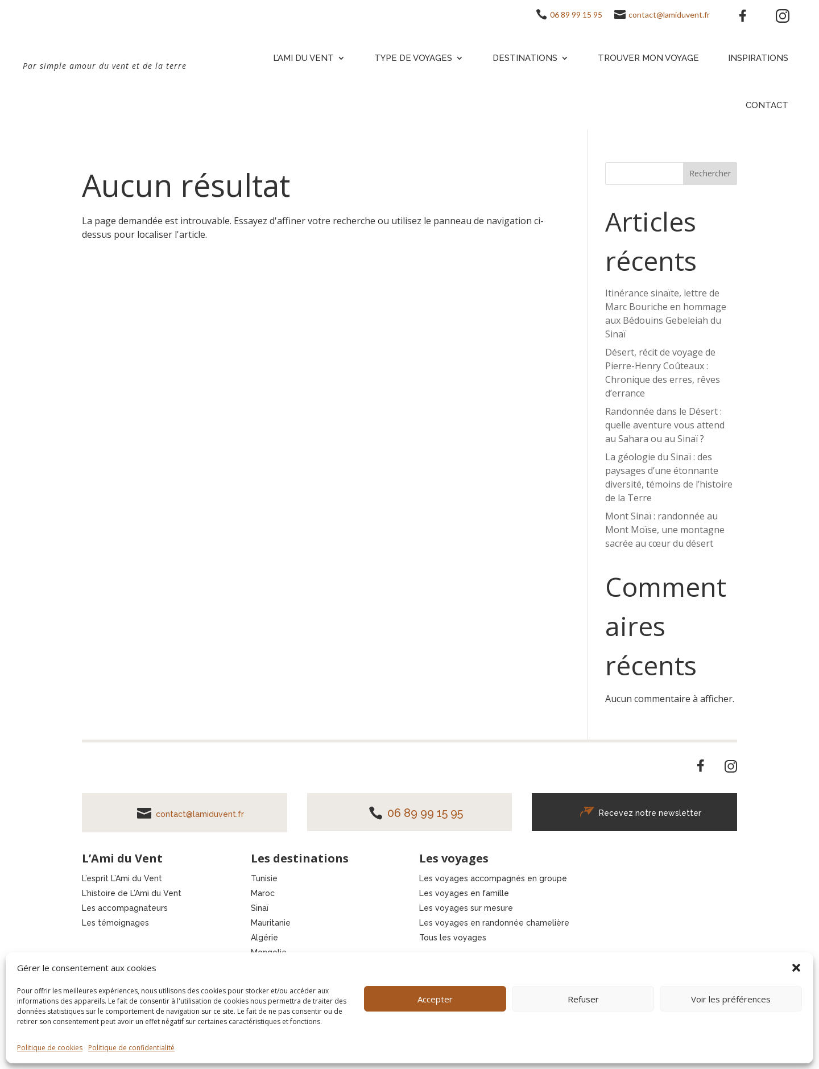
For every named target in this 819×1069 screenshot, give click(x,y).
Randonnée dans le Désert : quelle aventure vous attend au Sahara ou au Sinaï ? (665, 425)
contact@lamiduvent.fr (669, 14)
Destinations (525, 58)
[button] (796, 967)
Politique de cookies (49, 1048)
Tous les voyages (452, 937)
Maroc (263, 893)
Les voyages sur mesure (466, 908)
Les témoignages (115, 922)
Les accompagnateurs (125, 908)
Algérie (264, 937)
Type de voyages (413, 58)
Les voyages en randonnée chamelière (494, 922)
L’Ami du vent (303, 58)
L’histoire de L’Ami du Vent (131, 893)
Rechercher (710, 173)
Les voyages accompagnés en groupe (493, 878)
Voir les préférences (731, 999)
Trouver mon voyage (648, 58)
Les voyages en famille (464, 893)
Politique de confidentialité (131, 1048)
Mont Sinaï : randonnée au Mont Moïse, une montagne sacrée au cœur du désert (665, 530)
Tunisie (264, 878)
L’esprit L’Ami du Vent (122, 878)
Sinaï (259, 908)
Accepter (435, 999)
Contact (767, 105)
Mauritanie (271, 922)
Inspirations (758, 58)
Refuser (583, 999)
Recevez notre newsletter (650, 813)
